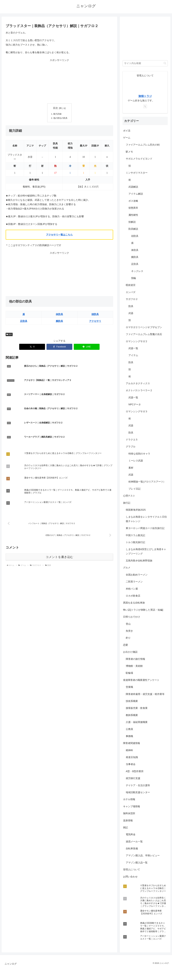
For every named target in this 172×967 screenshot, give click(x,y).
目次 (55, 108)
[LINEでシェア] (87, 347)
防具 (9, 335)
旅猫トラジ (145, 96)
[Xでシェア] (32, 347)
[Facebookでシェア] (59, 347)
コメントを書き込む (59, 515)
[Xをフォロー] (145, 106)
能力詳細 (57, 114)
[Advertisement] (59, 81)
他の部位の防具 (60, 118)
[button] (165, 63)
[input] (145, 63)
